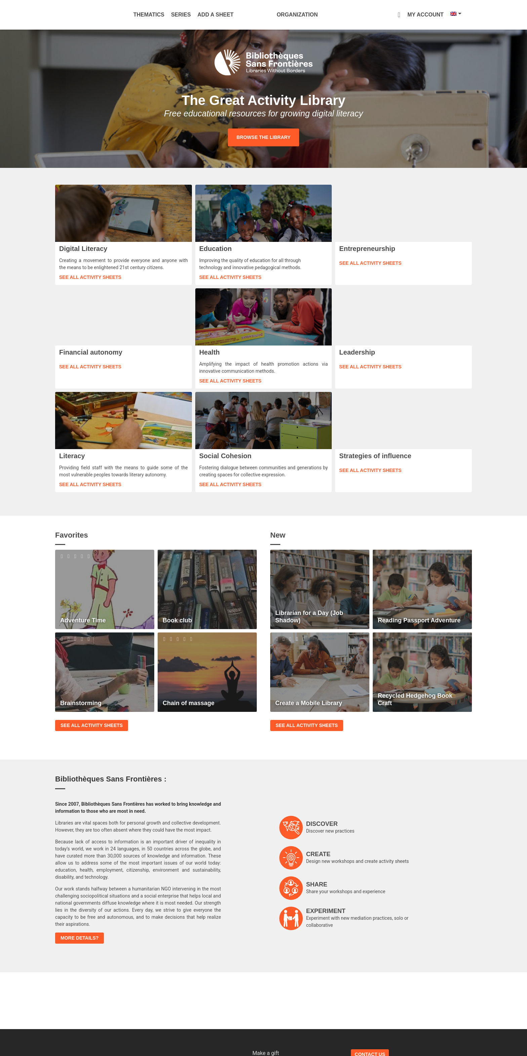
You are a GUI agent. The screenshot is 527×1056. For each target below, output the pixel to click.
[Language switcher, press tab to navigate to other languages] (437, 14)
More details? (79, 938)
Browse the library (263, 137)
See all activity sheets (90, 277)
